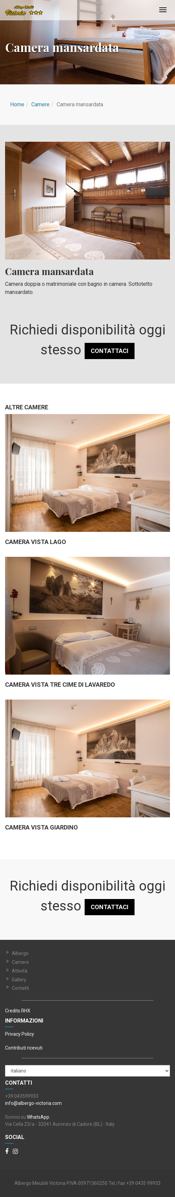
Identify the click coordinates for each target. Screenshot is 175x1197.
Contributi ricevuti (23, 1048)
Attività (19, 971)
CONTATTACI (109, 350)
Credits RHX (17, 1010)
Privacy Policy (19, 1034)
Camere (40, 104)
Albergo (20, 953)
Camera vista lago (35, 542)
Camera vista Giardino (41, 827)
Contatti (20, 988)
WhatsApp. (38, 1117)
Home (17, 104)
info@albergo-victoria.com (33, 1103)
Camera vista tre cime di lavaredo (60, 684)
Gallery (19, 979)
